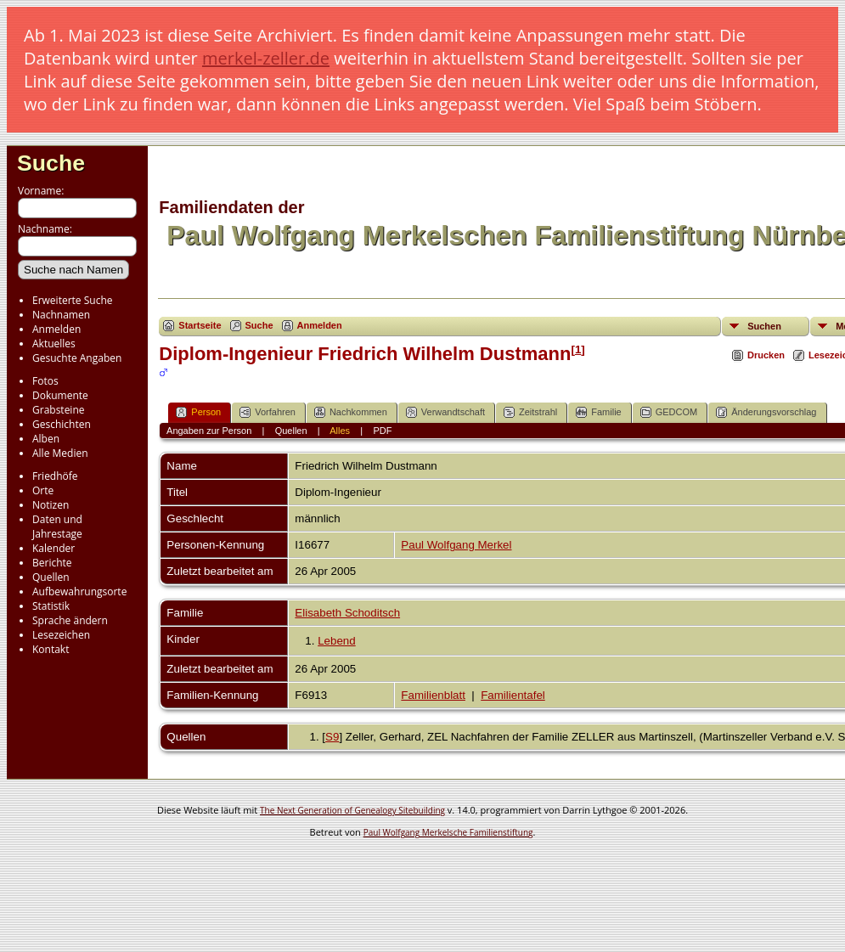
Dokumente (60, 395)
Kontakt (50, 649)
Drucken (766, 355)
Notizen (50, 505)
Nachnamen (61, 314)
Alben (45, 438)
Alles (340, 430)
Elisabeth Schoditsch (347, 612)
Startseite (199, 325)
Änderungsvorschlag (766, 412)
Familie (598, 412)
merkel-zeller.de (266, 58)
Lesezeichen (61, 635)
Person (198, 412)
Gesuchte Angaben (76, 358)
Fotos (45, 381)
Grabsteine (58, 410)
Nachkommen (350, 412)
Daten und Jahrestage (57, 526)
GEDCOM (669, 412)
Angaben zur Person (208, 430)
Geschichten (61, 424)
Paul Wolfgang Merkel (456, 544)
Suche (51, 163)
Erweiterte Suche (72, 300)
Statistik (51, 606)
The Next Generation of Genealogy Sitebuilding (352, 810)
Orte (43, 490)
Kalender (53, 548)
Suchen (764, 326)
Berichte (52, 562)
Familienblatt (433, 695)
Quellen (51, 577)
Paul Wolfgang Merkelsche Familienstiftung (448, 832)
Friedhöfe (55, 476)
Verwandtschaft (445, 412)
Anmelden (56, 329)
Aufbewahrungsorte (79, 591)
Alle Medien (60, 453)
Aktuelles (54, 343)
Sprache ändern (70, 620)
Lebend (336, 640)
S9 (332, 736)
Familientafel (513, 695)
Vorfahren (267, 412)
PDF (382, 430)
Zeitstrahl (530, 412)
